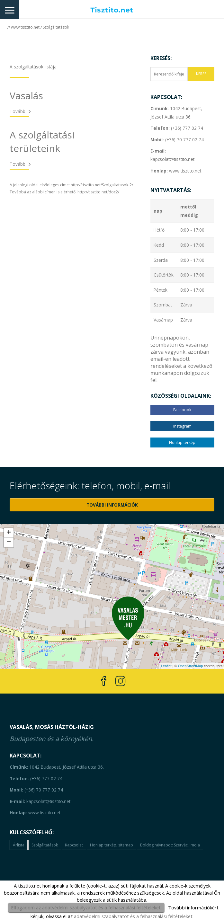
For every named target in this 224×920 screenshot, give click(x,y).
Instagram (182, 426)
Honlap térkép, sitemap (111, 845)
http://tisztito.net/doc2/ (98, 192)
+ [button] (9, 533)
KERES (201, 73)
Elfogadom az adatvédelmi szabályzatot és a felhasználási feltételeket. (86, 907)
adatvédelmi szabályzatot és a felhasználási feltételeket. (133, 916)
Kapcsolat (74, 845)
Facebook (182, 409)
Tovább (17, 111)
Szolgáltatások (56, 27)
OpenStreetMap (190, 666)
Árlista (18, 845)
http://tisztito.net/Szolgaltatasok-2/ (102, 185)
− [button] (9, 542)
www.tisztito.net (25, 27)
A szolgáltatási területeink (42, 141)
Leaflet (166, 666)
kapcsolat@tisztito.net (40, 801)
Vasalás (26, 95)
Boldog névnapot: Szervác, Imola (170, 845)
